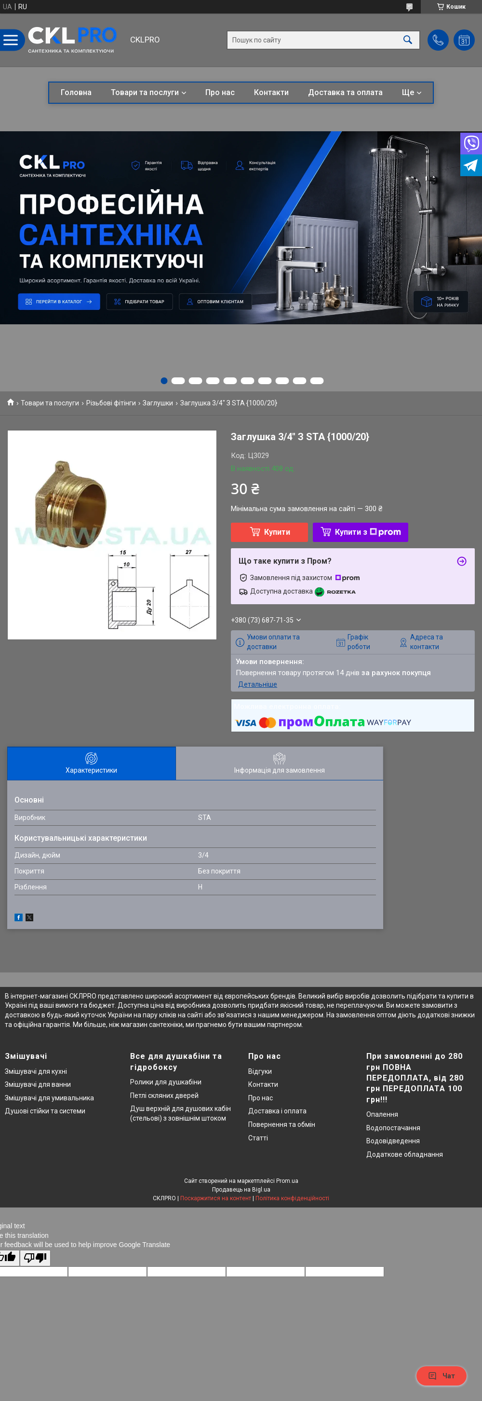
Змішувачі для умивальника (49, 1098)
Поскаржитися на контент (215, 1198)
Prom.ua (287, 1181)
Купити (277, 532)
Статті (258, 1138)
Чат (441, 1376)
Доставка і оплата (277, 1111)
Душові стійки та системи (45, 1111)
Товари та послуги (145, 92)
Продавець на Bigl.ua (241, 1189)
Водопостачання (393, 1128)
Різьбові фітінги (111, 403)
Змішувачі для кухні (36, 1071)
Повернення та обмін (281, 1124)
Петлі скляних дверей (164, 1095)
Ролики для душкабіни (165, 1082)
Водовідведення (393, 1141)
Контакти (271, 92)
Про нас (220, 92)
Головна (76, 92)
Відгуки (260, 1071)
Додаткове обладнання (404, 1154)
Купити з (368, 532)
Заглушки (158, 403)
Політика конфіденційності (292, 1198)
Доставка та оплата (345, 92)
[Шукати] (407, 40)
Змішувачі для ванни (38, 1084)
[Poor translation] (35, 1258)
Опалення (382, 1114)
